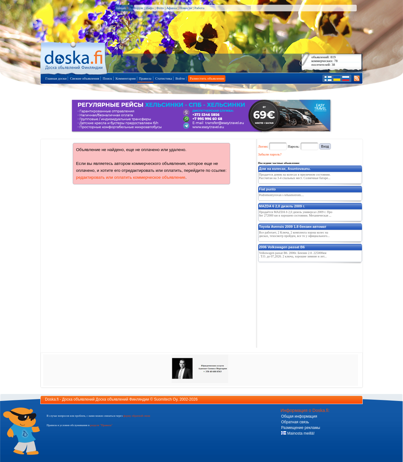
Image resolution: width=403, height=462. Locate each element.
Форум (138, 8)
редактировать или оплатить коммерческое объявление (130, 177)
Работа (199, 8)
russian (122, 8)
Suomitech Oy (165, 399)
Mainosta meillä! (298, 433)
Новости (185, 8)
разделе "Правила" (101, 425)
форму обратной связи (136, 415)
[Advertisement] (305, 303)
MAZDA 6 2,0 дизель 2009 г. (282, 206)
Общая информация (299, 416)
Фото (160, 8)
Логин (262, 146)
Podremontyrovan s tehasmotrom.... (281, 195)
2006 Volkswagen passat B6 (282, 247)
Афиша (171, 8)
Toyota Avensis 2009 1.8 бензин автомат (292, 226)
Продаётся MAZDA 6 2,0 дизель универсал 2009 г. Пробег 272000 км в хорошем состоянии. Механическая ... (295, 213)
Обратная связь (295, 422)
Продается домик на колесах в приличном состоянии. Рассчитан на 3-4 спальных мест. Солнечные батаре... (295, 176)
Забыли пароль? (270, 154)
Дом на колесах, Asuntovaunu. (285, 169)
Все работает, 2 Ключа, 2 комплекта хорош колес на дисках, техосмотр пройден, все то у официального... (294, 234)
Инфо (149, 8)
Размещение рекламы (300, 427)
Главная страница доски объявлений (74, 57)
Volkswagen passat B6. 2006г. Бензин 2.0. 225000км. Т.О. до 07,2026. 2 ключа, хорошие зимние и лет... (293, 254)
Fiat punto (267, 189)
